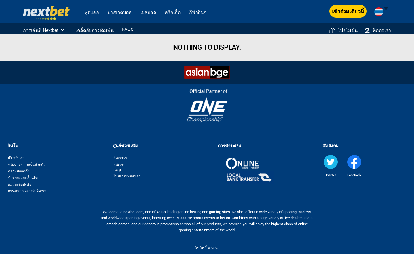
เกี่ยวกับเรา (16, 158)
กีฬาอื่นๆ (197, 12)
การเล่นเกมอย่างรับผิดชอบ (27, 191)
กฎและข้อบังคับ (19, 184)
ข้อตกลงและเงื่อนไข (23, 178)
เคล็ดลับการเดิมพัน (95, 30)
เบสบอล (148, 12)
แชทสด (118, 165)
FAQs (127, 29)
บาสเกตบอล (120, 12)
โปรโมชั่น (343, 30)
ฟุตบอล (91, 12)
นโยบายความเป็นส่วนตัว (26, 165)
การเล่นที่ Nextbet (40, 30)
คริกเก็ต (173, 12)
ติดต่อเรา (377, 30)
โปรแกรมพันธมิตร (126, 176)
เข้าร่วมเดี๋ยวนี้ (348, 11)
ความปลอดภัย (19, 171)
